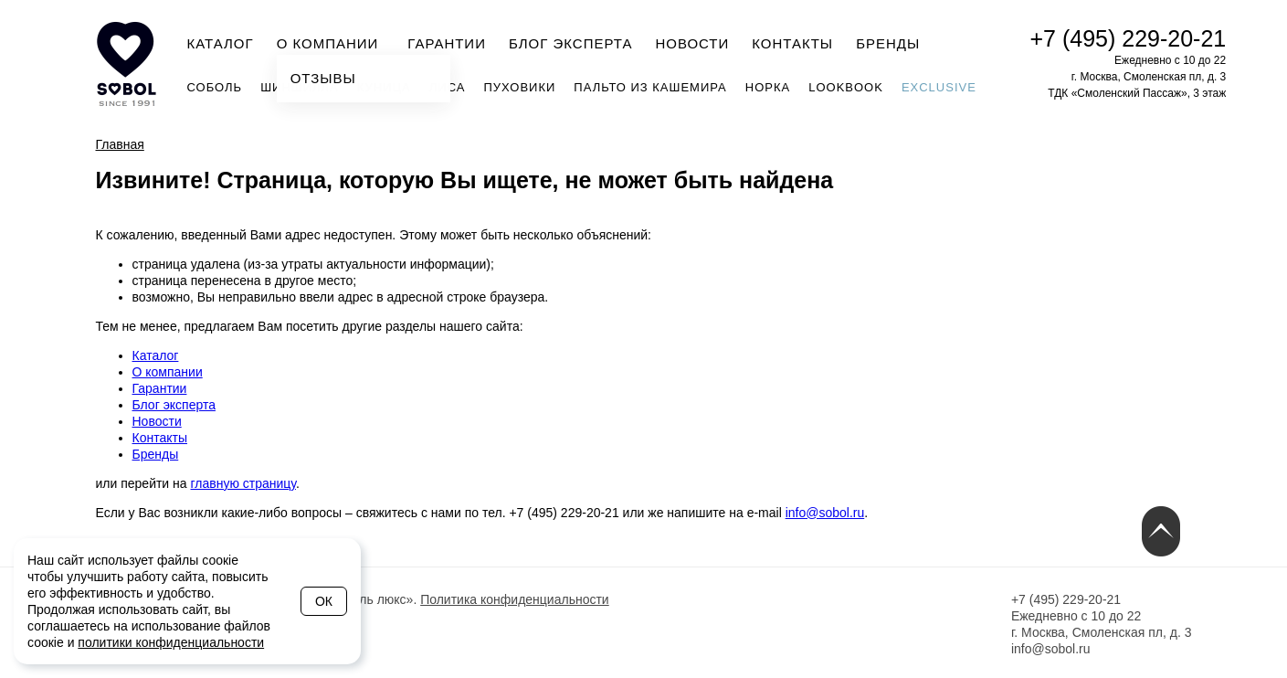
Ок (323, 601)
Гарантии (446, 43)
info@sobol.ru (825, 512)
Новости (692, 43)
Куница (384, 87)
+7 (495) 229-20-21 (1128, 38)
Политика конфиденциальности (514, 599)
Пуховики (519, 87)
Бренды (888, 43)
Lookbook (845, 87)
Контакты (792, 43)
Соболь (215, 87)
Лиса (447, 87)
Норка (767, 87)
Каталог (220, 43)
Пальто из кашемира (650, 87)
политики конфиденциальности (171, 642)
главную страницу (243, 483)
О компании (333, 42)
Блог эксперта (571, 43)
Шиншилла (299, 87)
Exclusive (939, 87)
